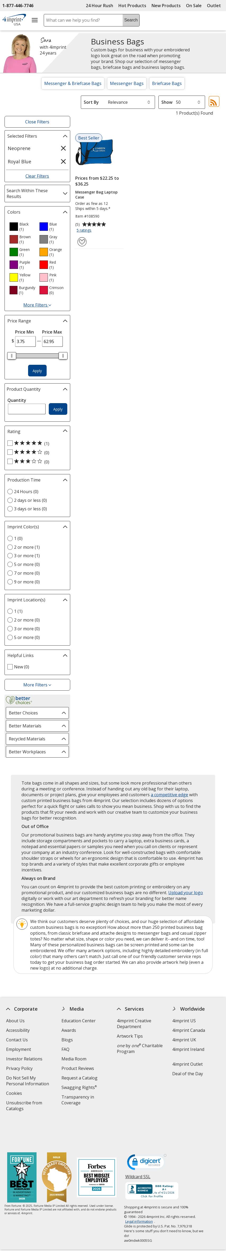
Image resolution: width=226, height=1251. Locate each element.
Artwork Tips (130, 1036)
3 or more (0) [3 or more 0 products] (27, 628)
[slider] (11, 355)
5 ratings (85, 230)
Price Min (24, 332)
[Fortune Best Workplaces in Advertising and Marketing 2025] (22, 1150)
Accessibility (18, 1030)
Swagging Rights (79, 1087)
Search (131, 20)
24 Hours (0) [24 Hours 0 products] (26, 491)
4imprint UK (184, 1040)
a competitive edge (169, 795)
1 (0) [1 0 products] (18, 538)
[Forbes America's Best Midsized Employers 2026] (96, 1149)
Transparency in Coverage (78, 1100)
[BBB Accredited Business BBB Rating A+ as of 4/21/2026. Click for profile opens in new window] (151, 1163)
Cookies (14, 1093)
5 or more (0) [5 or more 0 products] (27, 564)
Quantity (16, 400)
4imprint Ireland (188, 1049)
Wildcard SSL (137, 1150)
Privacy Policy (20, 1069)
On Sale (194, 5)
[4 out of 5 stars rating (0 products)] (36, 452)
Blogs (67, 1040)
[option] (22, 226)
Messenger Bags (127, 83)
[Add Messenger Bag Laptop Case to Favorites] (82, 242)
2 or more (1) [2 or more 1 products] (27, 547)
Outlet (215, 5)
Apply (37, 370)
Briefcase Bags (167, 83)
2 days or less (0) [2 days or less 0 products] (30, 500)
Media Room (73, 1059)
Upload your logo (185, 893)
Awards (68, 1030)
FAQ (65, 1049)
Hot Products (132, 5)
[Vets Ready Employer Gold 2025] (56, 1150)
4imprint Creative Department (134, 1023)
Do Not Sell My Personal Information (30, 1081)
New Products (166, 5)
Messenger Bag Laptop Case (96, 195)
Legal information (139, 1193)
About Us (15, 1021)
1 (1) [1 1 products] (18, 611)
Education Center (78, 1021)
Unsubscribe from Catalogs (24, 1106)
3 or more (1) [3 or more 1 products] (27, 555)
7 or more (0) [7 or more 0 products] (27, 573)
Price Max (52, 332)
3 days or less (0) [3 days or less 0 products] (30, 508)
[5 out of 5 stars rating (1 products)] (36, 443)
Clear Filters (37, 176)
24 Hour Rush (99, 5)
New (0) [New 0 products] (21, 666)
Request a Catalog (79, 1078)
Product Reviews (77, 1068)
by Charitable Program (140, 1048)
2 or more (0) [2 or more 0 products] (27, 620)
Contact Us (17, 1040)
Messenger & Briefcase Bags (72, 83)
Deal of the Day (187, 1074)
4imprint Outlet (187, 1064)
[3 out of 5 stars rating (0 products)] (36, 462)
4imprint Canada (188, 1030)
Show (166, 102)
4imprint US (184, 1021)
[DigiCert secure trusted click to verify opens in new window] (146, 1135)
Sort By (91, 102)
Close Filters (37, 122)
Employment (18, 1049)
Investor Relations (25, 1059)
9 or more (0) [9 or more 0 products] (27, 581)
